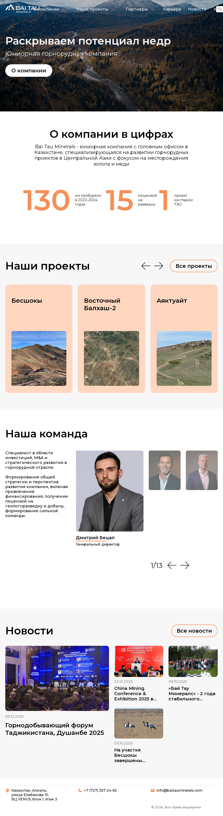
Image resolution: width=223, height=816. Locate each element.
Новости (197, 9)
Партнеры (140, 9)
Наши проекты (95, 9)
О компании (49, 9)
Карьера (172, 9)
